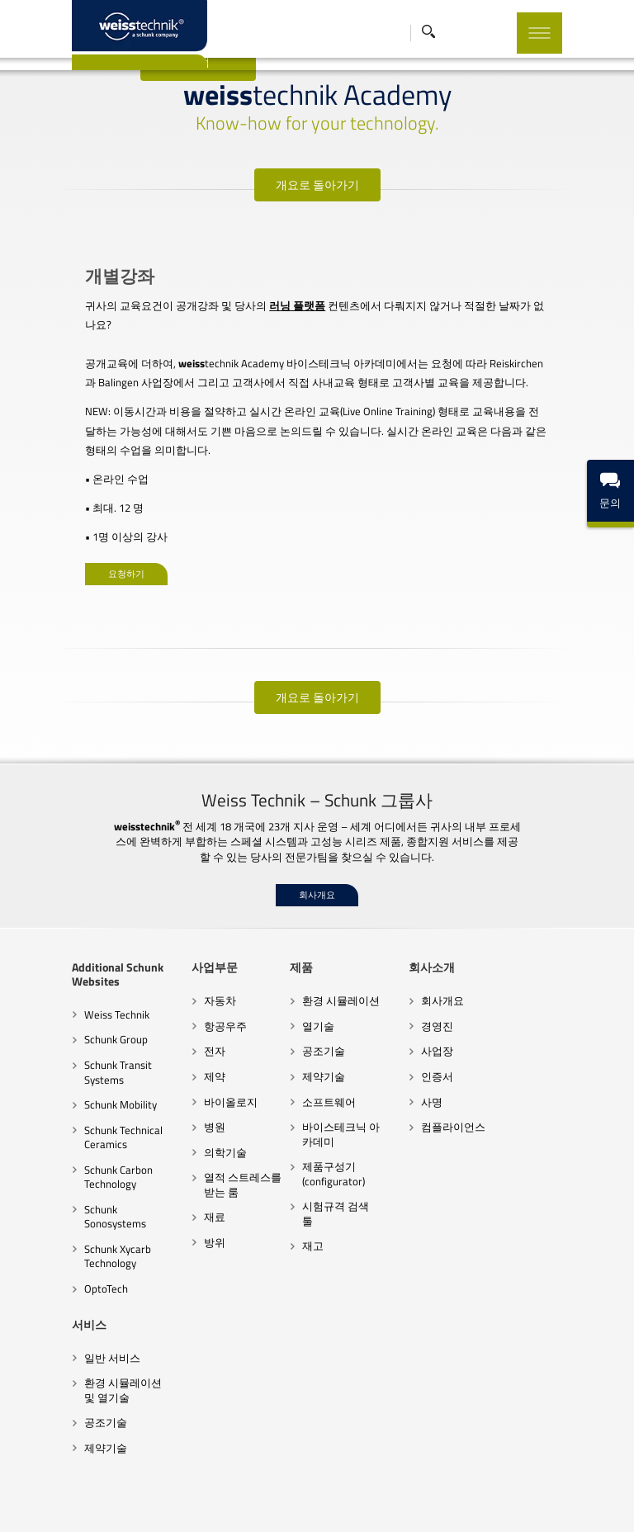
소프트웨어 (318, 1063)
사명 (442, 1063)
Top (602, 1474)
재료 (182, 1178)
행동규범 (248, 1503)
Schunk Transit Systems (64, 1033)
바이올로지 (198, 1063)
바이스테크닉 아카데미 (340, 1095)
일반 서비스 (59, 1304)
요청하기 (77, 534)
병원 (182, 1088)
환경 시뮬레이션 (330, 962)
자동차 (188, 962)
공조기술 (312, 1013)
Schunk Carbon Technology (65, 1138)
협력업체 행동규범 (94, 1503)
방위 (182, 1203)
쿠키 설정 (438, 1503)
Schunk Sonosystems (79, 1170)
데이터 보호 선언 (316, 1503)
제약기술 (312, 1037)
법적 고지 (385, 1503)
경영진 (448, 987)
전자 (182, 1013)
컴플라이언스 (464, 1088)
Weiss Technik (63, 975)
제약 (182, 1037)
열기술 (307, 987)
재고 (302, 1192)
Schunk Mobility (67, 1065)
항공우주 (193, 987)
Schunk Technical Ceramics (70, 1098)
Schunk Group (62, 1001)
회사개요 (317, 856)
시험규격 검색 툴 (331, 1168)
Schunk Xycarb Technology (64, 1203)
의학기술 (193, 1113)
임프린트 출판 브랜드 (517, 1503)
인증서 (448, 1037)
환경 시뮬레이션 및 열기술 (76, 1337)
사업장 (448, 1013)
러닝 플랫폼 (248, 305)
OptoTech (52, 1235)
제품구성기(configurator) (322, 1135)
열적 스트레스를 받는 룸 (217, 1145)
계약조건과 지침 (182, 1503)
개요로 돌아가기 (317, 184)
